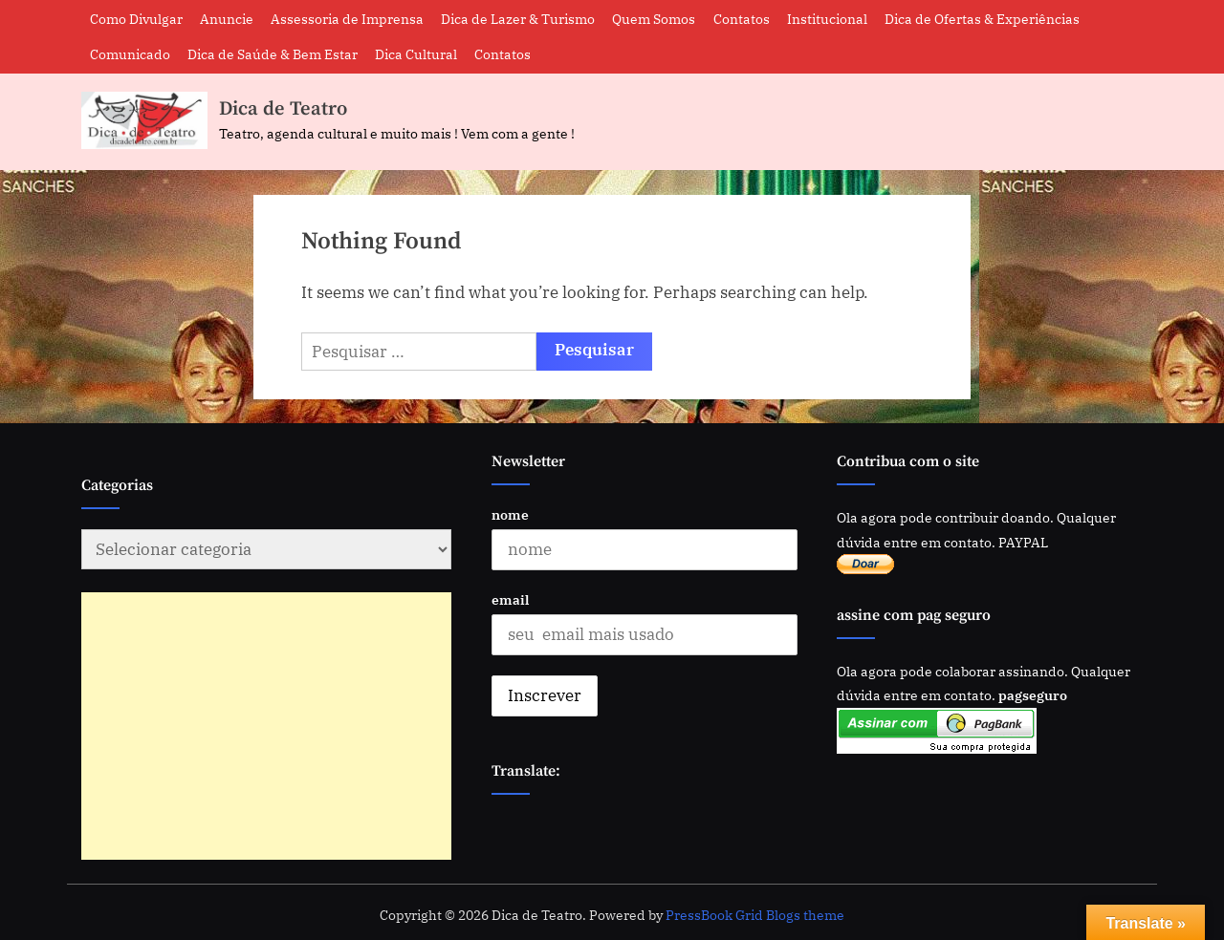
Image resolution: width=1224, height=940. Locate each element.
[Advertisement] (242, 726)
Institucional (827, 19)
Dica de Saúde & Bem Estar (272, 54)
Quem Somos (653, 19)
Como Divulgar (136, 19)
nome (510, 514)
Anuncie (226, 19)
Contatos (741, 19)
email (510, 599)
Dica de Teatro (283, 108)
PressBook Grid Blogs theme (755, 915)
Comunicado (130, 54)
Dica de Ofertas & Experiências (982, 19)
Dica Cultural (416, 54)
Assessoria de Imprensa (347, 19)
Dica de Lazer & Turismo (518, 19)
